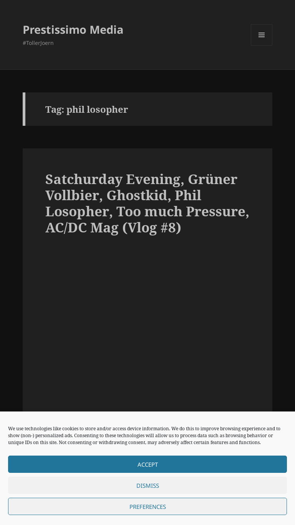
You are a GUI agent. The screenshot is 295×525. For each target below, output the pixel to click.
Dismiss (147, 485)
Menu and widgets (261, 45)
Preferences (147, 506)
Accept (148, 464)
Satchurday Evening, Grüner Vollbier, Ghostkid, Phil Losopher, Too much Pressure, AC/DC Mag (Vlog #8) (147, 203)
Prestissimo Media (73, 29)
